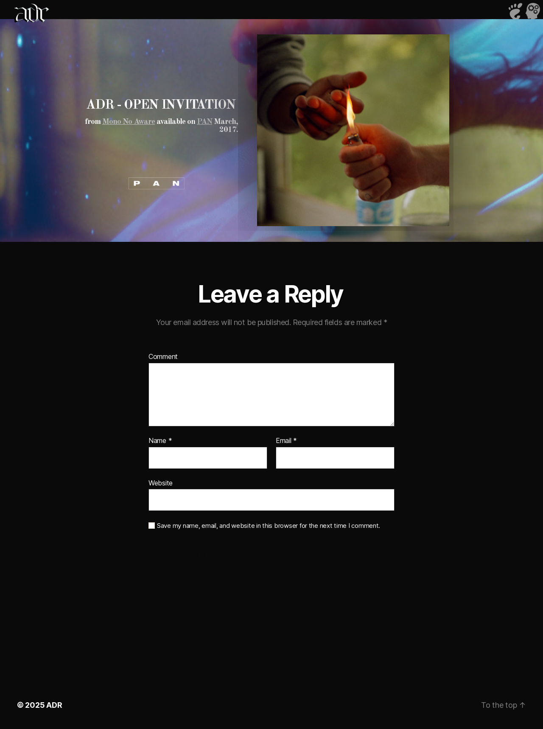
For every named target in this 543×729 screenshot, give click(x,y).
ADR (54, 705)
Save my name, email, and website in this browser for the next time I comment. (268, 526)
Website (160, 483)
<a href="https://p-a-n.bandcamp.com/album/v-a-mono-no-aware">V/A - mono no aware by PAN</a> (148, 167)
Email (286, 441)
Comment (163, 357)
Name (160, 441)
